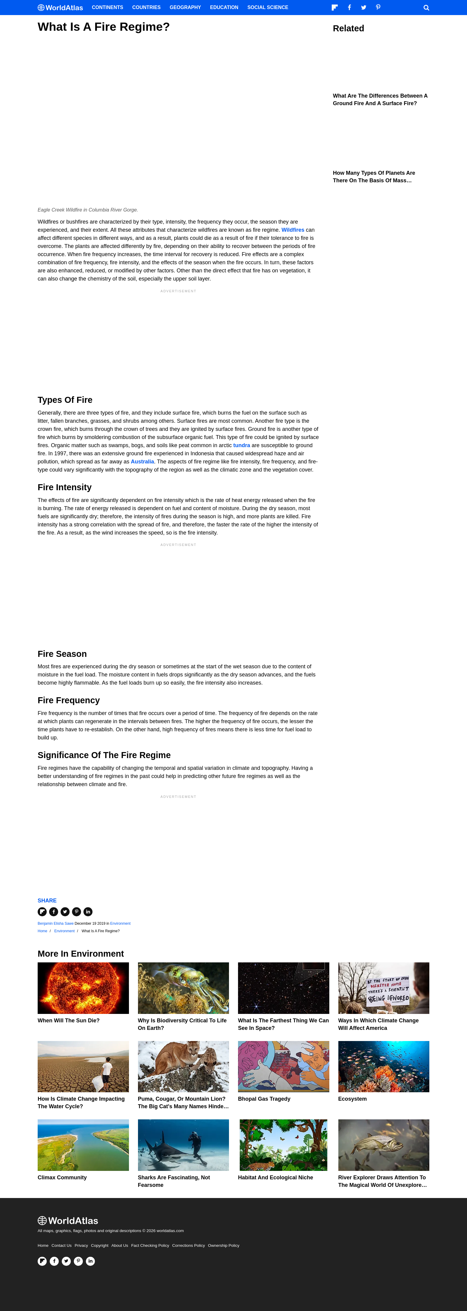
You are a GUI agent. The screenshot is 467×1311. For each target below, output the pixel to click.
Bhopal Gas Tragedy (264, 1099)
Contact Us (62, 1245)
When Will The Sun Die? (69, 1021)
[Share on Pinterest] (76, 911)
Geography (185, 7)
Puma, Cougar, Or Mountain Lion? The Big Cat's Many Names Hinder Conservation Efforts (182, 1106)
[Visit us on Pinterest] (78, 1261)
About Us (119, 1245)
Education (224, 7)
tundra (241, 445)
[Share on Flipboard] (42, 911)
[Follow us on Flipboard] (42, 1261)
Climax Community (62, 1178)
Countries (146, 7)
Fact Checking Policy (150, 1245)
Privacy (81, 1245)
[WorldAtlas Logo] (62, 7)
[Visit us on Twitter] (66, 1261)
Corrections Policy (188, 1245)
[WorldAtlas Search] (426, 7)
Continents (107, 7)
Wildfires (292, 230)
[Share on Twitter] (65, 911)
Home (43, 1245)
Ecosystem (352, 1099)
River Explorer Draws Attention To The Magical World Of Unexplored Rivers (382, 1185)
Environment (120, 923)
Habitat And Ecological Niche (275, 1178)
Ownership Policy (223, 1245)
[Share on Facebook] (53, 911)
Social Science (267, 7)
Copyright (99, 1245)
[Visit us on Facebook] (54, 1261)
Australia (142, 462)
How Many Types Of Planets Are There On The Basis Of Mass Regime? (374, 180)
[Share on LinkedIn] (87, 911)
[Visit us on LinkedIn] (90, 1261)
